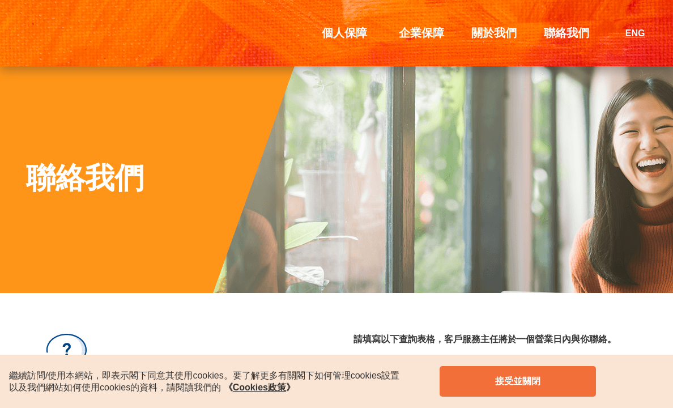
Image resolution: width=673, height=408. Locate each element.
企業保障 (421, 33)
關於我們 (494, 33)
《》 (259, 387)
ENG (635, 33)
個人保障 (344, 33)
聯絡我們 (566, 33)
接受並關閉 (517, 381)
